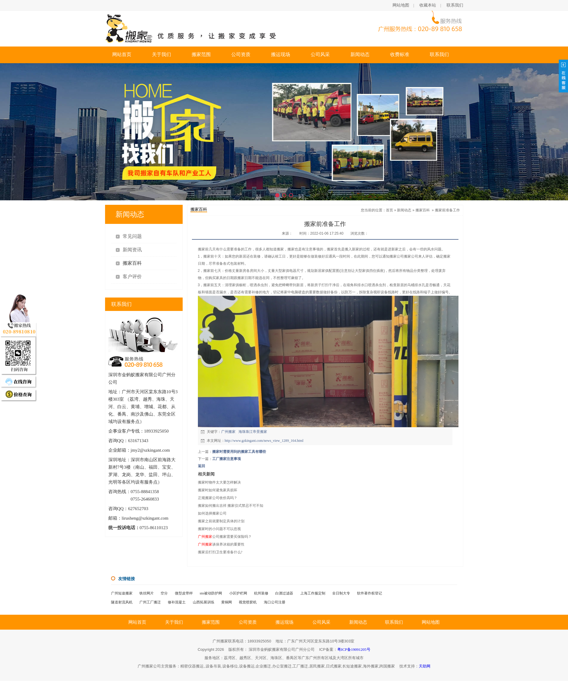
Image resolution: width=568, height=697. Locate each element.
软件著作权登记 (369, 593)
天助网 (424, 666)
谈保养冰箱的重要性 (221, 544)
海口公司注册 (274, 602)
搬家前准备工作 (447, 210)
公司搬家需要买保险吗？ (225, 537)
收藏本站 (427, 5)
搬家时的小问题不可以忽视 (219, 529)
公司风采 (320, 54)
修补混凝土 (177, 602)
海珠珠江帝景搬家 (252, 432)
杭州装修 (261, 593)
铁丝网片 (146, 593)
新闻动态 (360, 54)
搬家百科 (422, 210)
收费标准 (399, 54)
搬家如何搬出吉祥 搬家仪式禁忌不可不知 (230, 506)
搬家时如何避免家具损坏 (217, 490)
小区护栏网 (238, 593)
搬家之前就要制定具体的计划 (221, 521)
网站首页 (121, 54)
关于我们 (161, 54)
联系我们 (455, 5)
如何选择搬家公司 (212, 513)
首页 (389, 210)
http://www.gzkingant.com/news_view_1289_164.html (264, 441)
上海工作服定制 (312, 593)
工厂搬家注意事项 (226, 459)
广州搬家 (228, 432)
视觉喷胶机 (248, 602)
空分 (164, 593)
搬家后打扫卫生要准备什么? (220, 552)
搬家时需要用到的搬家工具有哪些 (239, 452)
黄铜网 (226, 602)
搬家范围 (201, 54)
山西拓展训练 (203, 602)
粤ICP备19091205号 (353, 649)
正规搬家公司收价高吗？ (217, 498)
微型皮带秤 (184, 593)
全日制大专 (341, 593)
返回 (201, 466)
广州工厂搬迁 (150, 602)
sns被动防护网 (211, 593)
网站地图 (400, 5)
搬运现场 (280, 54)
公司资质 (240, 54)
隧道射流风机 (122, 602)
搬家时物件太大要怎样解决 (219, 482)
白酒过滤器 (284, 593)
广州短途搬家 (122, 593)
